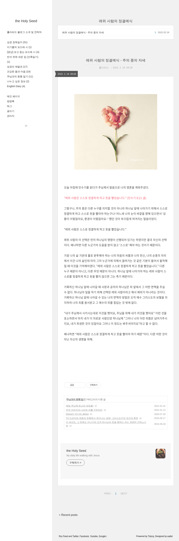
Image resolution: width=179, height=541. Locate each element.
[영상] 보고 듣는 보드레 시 (23, 52)
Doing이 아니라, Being (77, 414)
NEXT (123, 493)
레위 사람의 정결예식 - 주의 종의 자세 (83, 32)
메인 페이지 (13, 96)
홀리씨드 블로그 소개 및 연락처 (24, 32)
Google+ (103, 536)
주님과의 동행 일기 (20, 76)
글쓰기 (10, 111)
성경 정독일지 (17, 42)
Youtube (94, 536)
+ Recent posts (68, 514)
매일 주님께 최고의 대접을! (79, 405)
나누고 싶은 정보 (18, 81)
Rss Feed (63, 536)
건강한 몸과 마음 (19, 71)
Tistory (151, 536)
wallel (170, 536)
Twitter (75, 536)
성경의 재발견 (17, 66)
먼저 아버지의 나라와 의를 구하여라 (84, 410)
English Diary (16, 86)
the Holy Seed (26, 21)
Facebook (84, 536)
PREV (107, 493)
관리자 (10, 116)
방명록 (10, 101)
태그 (9, 106)
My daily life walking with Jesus (83, 455)
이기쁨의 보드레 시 (19, 47)
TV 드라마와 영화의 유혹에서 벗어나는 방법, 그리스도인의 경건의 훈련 (102, 418)
